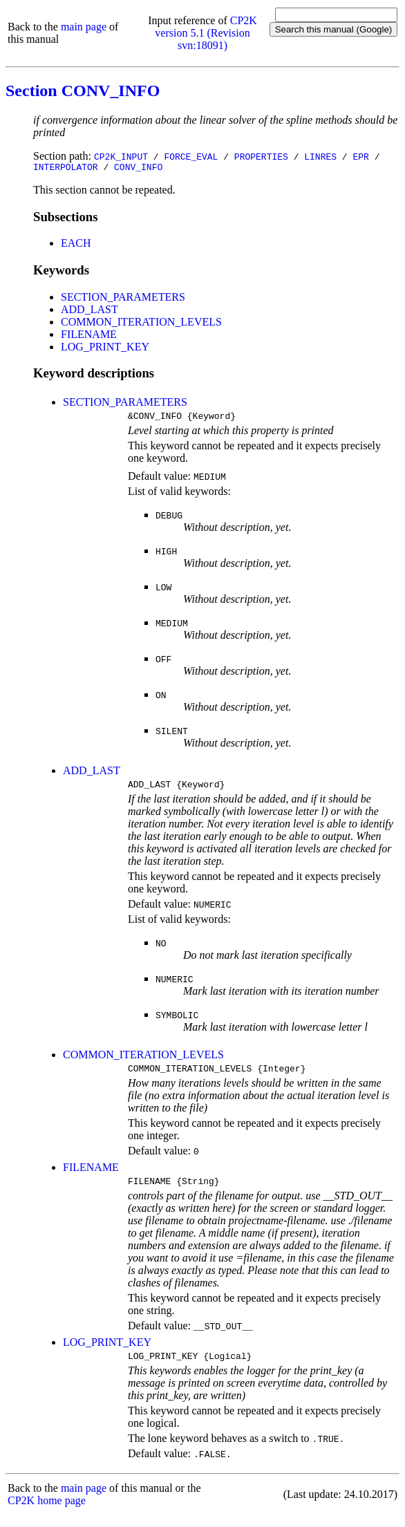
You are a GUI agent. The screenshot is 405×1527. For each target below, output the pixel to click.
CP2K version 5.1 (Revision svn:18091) (206, 33)
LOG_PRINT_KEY (105, 349)
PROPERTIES (261, 156)
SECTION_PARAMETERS (123, 299)
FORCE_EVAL (191, 156)
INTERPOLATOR (65, 168)
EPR (360, 156)
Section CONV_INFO (83, 91)
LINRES (320, 156)
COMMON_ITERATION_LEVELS (141, 324)
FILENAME (89, 336)
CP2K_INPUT (121, 156)
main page (83, 26)
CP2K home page (47, 1513)
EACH (76, 245)
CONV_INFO (138, 168)
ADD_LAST (89, 311)
